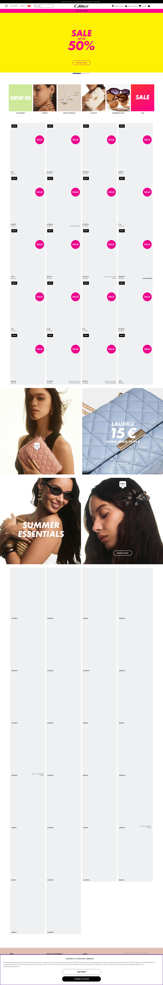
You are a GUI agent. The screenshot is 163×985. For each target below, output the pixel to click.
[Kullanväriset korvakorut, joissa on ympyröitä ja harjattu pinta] (63, 254)
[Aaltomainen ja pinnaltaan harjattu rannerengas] (99, 201)
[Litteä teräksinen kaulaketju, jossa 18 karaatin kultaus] (99, 254)
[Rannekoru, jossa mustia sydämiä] (99, 306)
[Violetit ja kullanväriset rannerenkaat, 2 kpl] (135, 358)
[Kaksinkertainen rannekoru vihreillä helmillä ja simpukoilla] (27, 698)
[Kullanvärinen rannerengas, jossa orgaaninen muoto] (99, 149)
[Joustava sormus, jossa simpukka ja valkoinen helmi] (63, 698)
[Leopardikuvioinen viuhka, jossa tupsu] (27, 803)
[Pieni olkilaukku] (99, 646)
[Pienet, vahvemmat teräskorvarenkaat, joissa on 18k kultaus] (135, 803)
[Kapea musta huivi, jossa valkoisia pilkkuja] (135, 149)
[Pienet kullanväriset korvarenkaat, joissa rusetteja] (27, 149)
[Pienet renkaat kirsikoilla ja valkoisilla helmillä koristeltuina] (27, 306)
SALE (40, 140)
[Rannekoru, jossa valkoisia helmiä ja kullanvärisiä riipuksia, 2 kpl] (27, 254)
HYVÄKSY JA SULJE (81, 979)
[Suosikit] (143, 6)
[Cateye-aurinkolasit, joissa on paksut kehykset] (27, 201)
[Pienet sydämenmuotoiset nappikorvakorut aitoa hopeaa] (63, 201)
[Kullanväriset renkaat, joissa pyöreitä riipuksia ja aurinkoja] (63, 855)
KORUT (22, 6)
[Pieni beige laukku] (135, 306)
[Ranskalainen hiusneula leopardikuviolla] (63, 908)
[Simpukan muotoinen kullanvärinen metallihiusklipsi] (99, 751)
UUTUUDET (14, 6)
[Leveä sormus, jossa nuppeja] (63, 306)
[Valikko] (6, 6)
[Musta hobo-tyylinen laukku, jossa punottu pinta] (135, 254)
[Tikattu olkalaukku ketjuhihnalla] (63, 149)
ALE (29, 6)
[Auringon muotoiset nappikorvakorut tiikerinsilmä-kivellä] (135, 855)
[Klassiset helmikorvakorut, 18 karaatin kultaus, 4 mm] (99, 358)
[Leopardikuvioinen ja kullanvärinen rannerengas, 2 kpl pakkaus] (135, 751)
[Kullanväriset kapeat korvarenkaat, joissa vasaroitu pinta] (63, 803)
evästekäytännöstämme (11, 966)
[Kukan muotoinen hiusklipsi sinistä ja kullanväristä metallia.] (27, 646)
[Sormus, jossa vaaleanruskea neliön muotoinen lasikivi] (27, 358)
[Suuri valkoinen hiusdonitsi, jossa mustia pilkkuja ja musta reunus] (135, 201)
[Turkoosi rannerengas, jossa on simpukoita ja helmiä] (63, 594)
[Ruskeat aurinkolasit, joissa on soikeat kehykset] (27, 908)
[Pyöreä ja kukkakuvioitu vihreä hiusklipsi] (27, 855)
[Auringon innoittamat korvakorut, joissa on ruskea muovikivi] (99, 855)
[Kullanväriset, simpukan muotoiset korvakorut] (135, 646)
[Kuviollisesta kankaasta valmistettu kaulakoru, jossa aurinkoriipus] (135, 594)
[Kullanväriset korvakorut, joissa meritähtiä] (135, 698)
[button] (132, 6)
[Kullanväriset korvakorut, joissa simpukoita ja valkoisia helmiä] (27, 594)
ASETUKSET (81, 972)
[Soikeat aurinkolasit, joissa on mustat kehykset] (99, 594)
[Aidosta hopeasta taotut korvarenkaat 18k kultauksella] (63, 358)
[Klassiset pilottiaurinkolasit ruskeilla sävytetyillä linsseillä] (99, 698)
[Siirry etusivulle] (81, 6)
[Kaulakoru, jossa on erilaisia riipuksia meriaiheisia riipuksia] (63, 751)
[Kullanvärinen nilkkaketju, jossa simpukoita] (99, 803)
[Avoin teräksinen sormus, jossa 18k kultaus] (27, 751)
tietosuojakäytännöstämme (132, 964)
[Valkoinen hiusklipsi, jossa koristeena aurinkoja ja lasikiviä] (63, 646)
